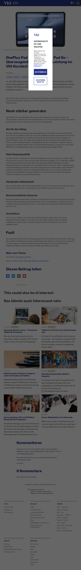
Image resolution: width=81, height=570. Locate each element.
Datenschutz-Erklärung (38, 65)
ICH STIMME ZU (40, 72)
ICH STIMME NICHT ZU (40, 81)
